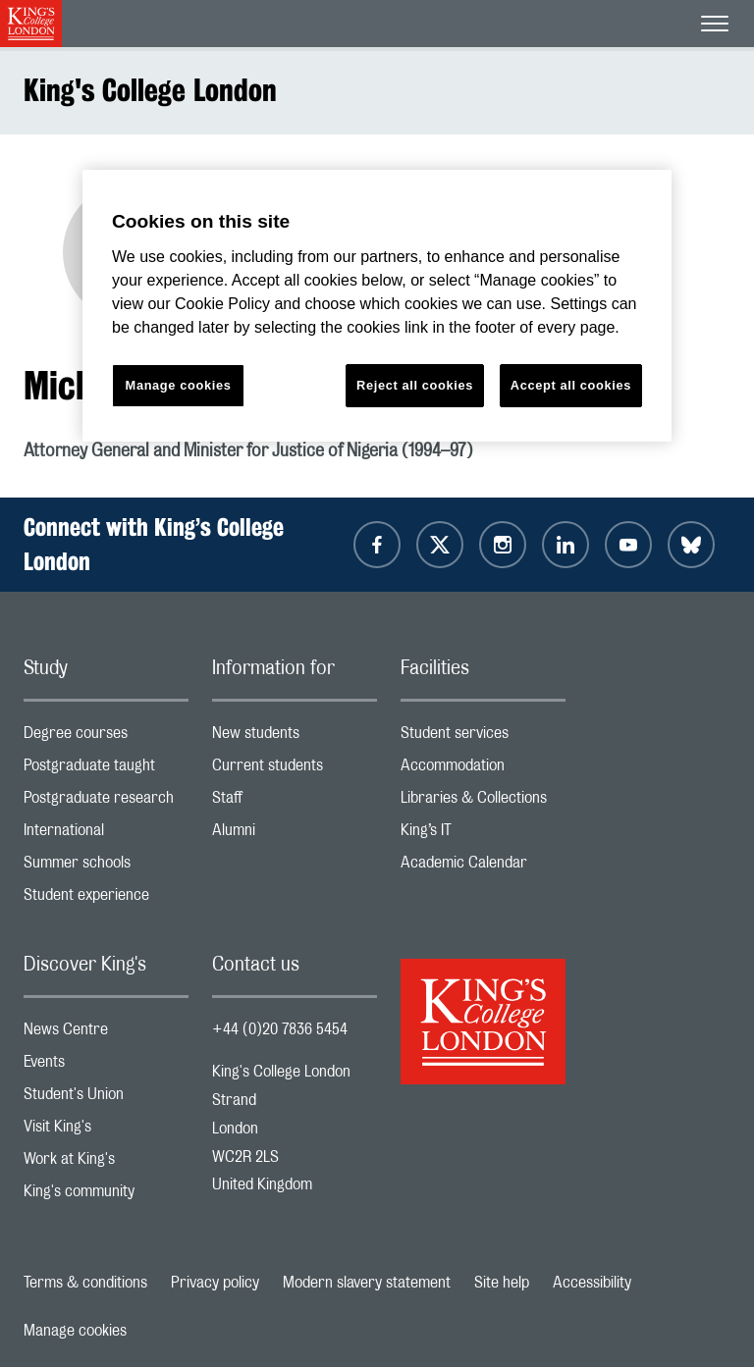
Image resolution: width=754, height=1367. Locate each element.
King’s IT (483, 834)
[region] (377, 306)
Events (106, 1066)
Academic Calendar (483, 867)
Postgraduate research (106, 802)
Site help (501, 1282)
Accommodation (483, 770)
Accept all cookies (571, 385)
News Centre (106, 1034)
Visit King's (106, 1131)
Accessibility (592, 1282)
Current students (294, 770)
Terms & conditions (85, 1282)
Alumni (294, 834)
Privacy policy (215, 1282)
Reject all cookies (414, 385)
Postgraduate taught (106, 770)
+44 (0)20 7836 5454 (280, 1029)
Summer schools (106, 867)
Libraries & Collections (483, 802)
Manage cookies (75, 1331)
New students (294, 737)
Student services (483, 737)
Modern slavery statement (367, 1282)
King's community (106, 1195)
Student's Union (106, 1098)
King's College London (150, 90)
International (106, 834)
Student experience (106, 899)
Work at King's (106, 1163)
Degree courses (106, 737)
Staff (294, 802)
